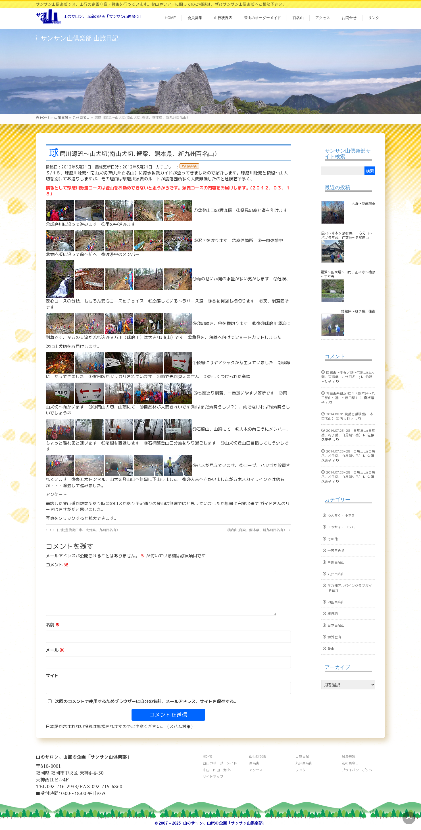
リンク (300, 770)
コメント (57, 565)
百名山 (254, 763)
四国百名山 (336, 602)
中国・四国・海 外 (217, 770)
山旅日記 (302, 756)
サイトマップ (213, 776)
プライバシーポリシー (359, 770)
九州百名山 (189, 166)
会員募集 (348, 756)
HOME (207, 756)
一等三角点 (336, 550)
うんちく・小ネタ (341, 515)
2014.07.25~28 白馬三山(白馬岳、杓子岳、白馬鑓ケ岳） (348, 432)
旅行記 (333, 613)
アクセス (256, 770)
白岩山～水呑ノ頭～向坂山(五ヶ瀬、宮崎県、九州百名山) (348, 374)
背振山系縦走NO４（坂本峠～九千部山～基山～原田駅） (348, 395)
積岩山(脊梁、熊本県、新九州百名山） (259, 529)
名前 (53, 625)
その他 (333, 539)
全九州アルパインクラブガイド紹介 (350, 588)
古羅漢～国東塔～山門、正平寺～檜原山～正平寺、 (353, 274)
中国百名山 (336, 562)
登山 (331, 648)
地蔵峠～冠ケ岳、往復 (358, 311)
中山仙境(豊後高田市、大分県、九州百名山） (83, 529)
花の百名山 (350, 763)
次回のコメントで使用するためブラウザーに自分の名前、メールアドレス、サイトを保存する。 (146, 701)
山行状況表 (257, 756)
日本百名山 (336, 625)
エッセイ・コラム (341, 527)
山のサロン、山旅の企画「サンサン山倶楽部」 (224, 823)
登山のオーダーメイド (220, 763)
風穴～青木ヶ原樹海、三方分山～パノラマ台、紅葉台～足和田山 (346, 235)
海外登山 (334, 637)
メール (55, 650)
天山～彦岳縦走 (363, 203)
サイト (52, 676)
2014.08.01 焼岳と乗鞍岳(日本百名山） (347, 416)
